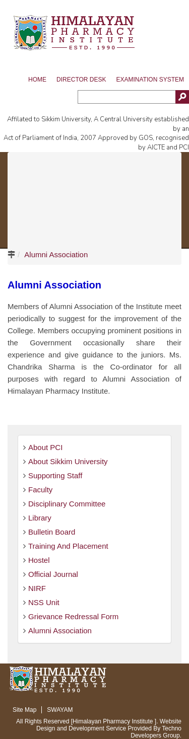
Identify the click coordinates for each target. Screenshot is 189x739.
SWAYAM (60, 709)
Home (37, 79)
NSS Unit (43, 602)
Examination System (150, 79)
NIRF (37, 588)
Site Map (24, 709)
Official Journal (53, 574)
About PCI (45, 447)
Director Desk (81, 79)
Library (39, 517)
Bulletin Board (51, 532)
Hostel (39, 560)
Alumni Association (56, 254)
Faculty (40, 489)
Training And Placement (68, 546)
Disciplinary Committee (66, 503)
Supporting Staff (55, 475)
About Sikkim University (68, 461)
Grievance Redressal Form (73, 616)
